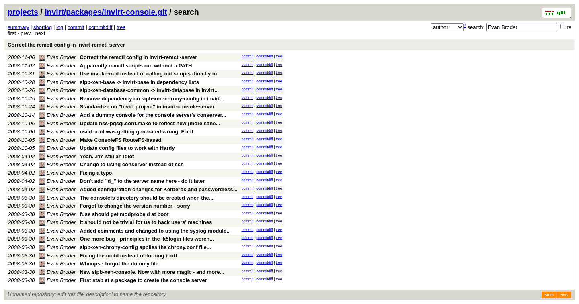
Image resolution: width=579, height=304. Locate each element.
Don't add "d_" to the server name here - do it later (142, 181)
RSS (564, 295)
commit (76, 27)
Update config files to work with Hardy (127, 148)
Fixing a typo (96, 173)
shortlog (42, 27)
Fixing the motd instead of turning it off (128, 256)
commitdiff (100, 27)
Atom (549, 295)
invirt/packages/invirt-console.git (106, 12)
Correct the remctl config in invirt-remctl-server (66, 45)
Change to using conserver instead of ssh (132, 164)
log (59, 27)
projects (23, 12)
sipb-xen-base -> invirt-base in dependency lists (139, 82)
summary (18, 27)
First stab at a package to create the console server (143, 280)
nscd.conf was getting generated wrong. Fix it (136, 132)
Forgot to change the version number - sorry (135, 206)
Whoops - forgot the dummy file (119, 264)
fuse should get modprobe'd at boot (124, 214)
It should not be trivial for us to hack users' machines (146, 222)
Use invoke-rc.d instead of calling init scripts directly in (148, 74)
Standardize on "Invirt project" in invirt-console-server (147, 107)
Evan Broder (57, 57)
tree (121, 27)
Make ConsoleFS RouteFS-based (120, 140)
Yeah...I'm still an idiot (107, 156)
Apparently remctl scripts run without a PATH (136, 66)
